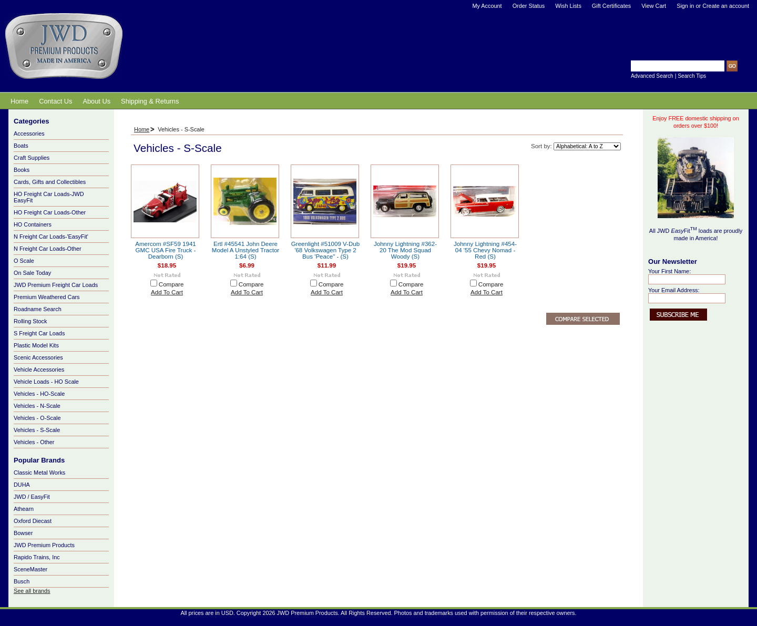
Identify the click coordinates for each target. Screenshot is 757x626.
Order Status (529, 6)
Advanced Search (652, 76)
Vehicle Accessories (61, 370)
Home (141, 129)
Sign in (685, 6)
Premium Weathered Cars (61, 297)
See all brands (32, 591)
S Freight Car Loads (39, 333)
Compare (171, 284)
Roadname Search (61, 309)
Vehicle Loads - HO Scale (61, 382)
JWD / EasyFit (32, 497)
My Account (487, 6)
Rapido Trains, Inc (37, 557)
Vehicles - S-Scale (37, 430)
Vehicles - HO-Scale (61, 394)
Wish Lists (568, 6)
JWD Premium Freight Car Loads (61, 285)
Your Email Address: (674, 290)
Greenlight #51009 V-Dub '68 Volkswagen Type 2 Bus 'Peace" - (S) (325, 250)
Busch (21, 581)
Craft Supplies (31, 158)
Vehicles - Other (61, 442)
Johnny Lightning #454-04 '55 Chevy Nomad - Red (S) (485, 250)
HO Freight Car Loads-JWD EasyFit (61, 197)
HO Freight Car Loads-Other (61, 213)
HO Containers (33, 224)
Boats (61, 146)
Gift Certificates (611, 6)
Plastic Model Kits (61, 346)
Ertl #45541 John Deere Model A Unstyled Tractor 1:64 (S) (245, 250)
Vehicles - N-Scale (61, 406)
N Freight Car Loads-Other (61, 249)
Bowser (23, 533)
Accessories (61, 134)
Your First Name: (669, 271)
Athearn (24, 509)
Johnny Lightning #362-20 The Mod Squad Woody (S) (405, 250)
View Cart (653, 6)
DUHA (22, 484)
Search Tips (692, 76)
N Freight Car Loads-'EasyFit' (61, 237)
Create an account (725, 6)
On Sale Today (32, 273)
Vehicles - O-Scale (61, 418)
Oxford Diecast (33, 521)
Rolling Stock (61, 321)
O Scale (61, 261)
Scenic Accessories (61, 358)
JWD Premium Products (44, 545)
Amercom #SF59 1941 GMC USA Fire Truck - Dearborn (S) (165, 250)
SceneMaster (30, 569)
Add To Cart (167, 292)
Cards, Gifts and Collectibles (61, 182)
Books (61, 170)
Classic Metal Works (39, 472)
